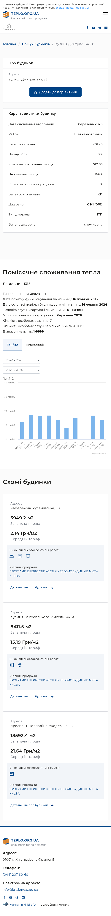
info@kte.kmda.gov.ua (20, 889)
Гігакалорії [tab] (35, 345)
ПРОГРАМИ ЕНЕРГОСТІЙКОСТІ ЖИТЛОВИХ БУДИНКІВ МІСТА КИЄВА (53, 574)
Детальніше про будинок (31, 587)
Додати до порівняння (58, 92)
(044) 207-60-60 (15, 874)
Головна (9, 44)
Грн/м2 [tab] (12, 345)
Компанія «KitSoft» (23, 904)
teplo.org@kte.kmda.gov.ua (73, 7)
